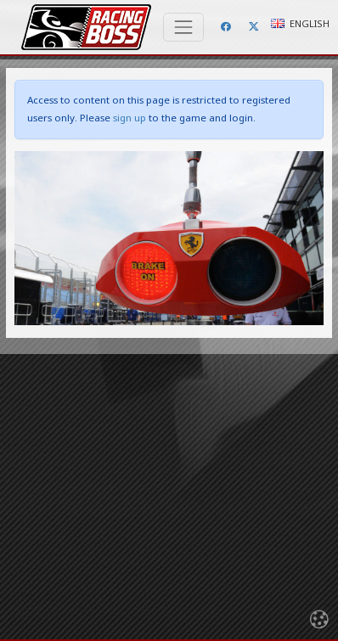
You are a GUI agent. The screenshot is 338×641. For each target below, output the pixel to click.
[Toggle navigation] (183, 27)
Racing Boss (86, 27)
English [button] (300, 23)
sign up (129, 117)
